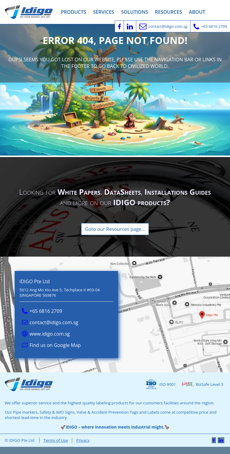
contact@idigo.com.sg (50, 322)
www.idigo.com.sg (46, 333)
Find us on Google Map (51, 345)
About (197, 12)
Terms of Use (55, 440)
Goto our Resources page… (115, 229)
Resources (168, 12)
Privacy (83, 440)
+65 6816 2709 (42, 311)
